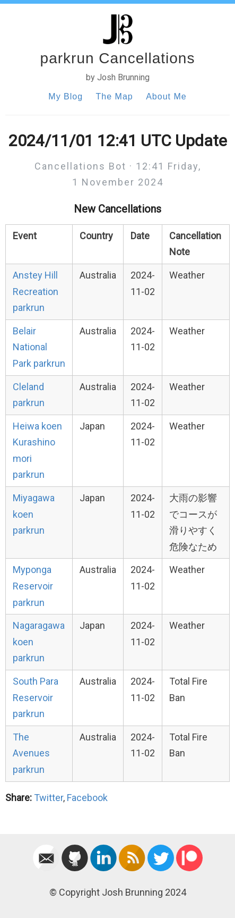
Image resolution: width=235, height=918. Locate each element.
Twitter (48, 797)
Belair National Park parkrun (39, 347)
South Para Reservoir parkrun (35, 697)
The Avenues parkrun (31, 753)
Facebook (87, 797)
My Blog (65, 96)
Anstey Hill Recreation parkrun (35, 291)
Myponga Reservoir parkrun (33, 586)
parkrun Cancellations (117, 58)
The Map (114, 96)
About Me (166, 96)
